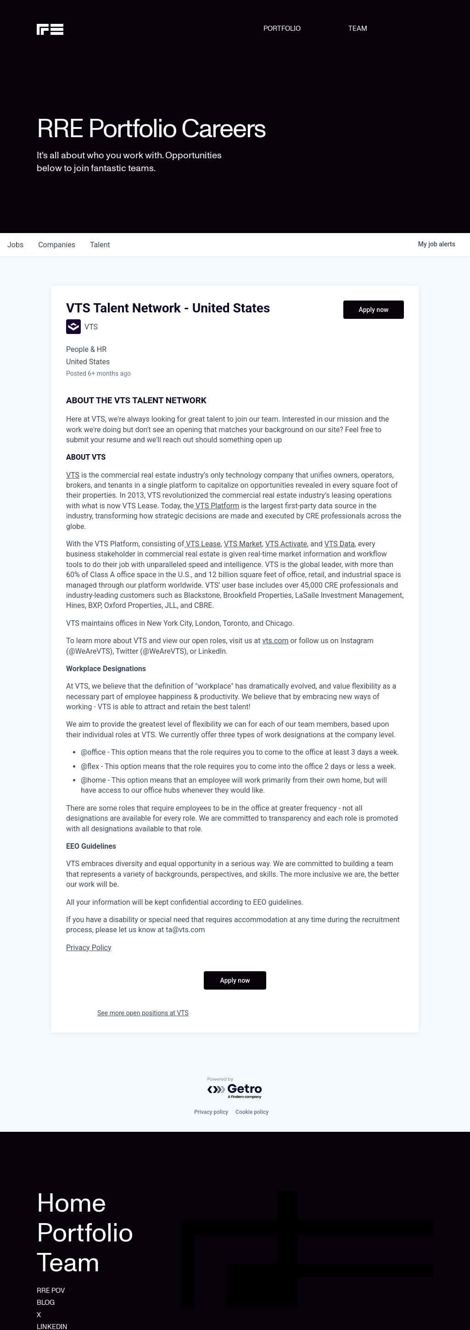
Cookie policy (252, 1112)
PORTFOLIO (282, 28)
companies (56, 244)
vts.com (275, 640)
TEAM (357, 28)
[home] (65, 28)
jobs (15, 244)
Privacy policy (211, 1112)
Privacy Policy (89, 947)
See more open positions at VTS (143, 1013)
